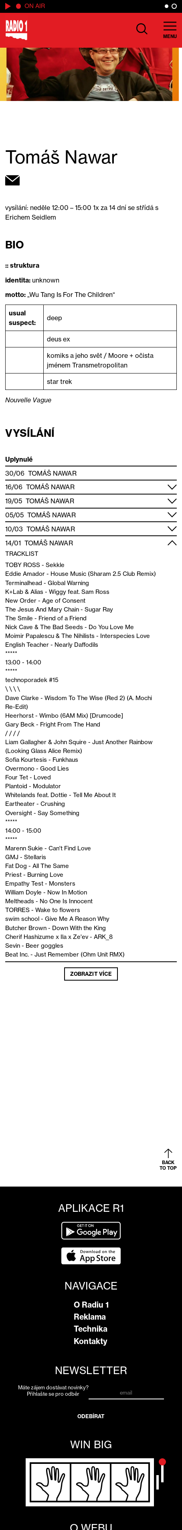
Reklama (90, 1317)
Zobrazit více (91, 974)
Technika (90, 1329)
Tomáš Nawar (52, 473)
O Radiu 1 (91, 1305)
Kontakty (90, 1341)
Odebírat (91, 1416)
